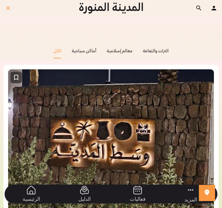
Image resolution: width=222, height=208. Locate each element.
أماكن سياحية (84, 51)
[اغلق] (8, 8)
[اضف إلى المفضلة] (16, 77)
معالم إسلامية (119, 51)
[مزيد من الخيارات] (190, 194)
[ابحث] (199, 8)
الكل (57, 53)
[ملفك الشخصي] (214, 8)
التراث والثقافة (156, 51)
